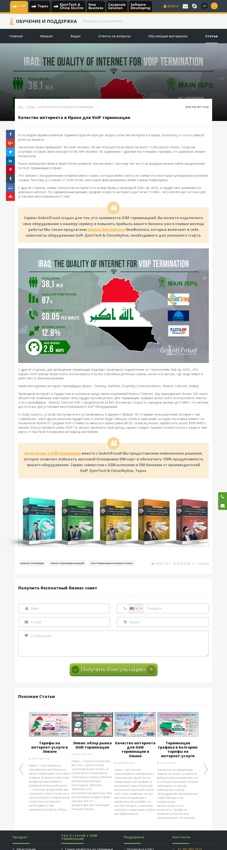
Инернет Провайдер (32, 563)
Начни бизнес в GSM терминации (52, 453)
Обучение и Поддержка (46, 21)
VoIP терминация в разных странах (112, 563)
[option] (49, 762)
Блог (21, 107)
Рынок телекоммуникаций (67, 563)
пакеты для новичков (106, 230)
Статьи (31, 107)
